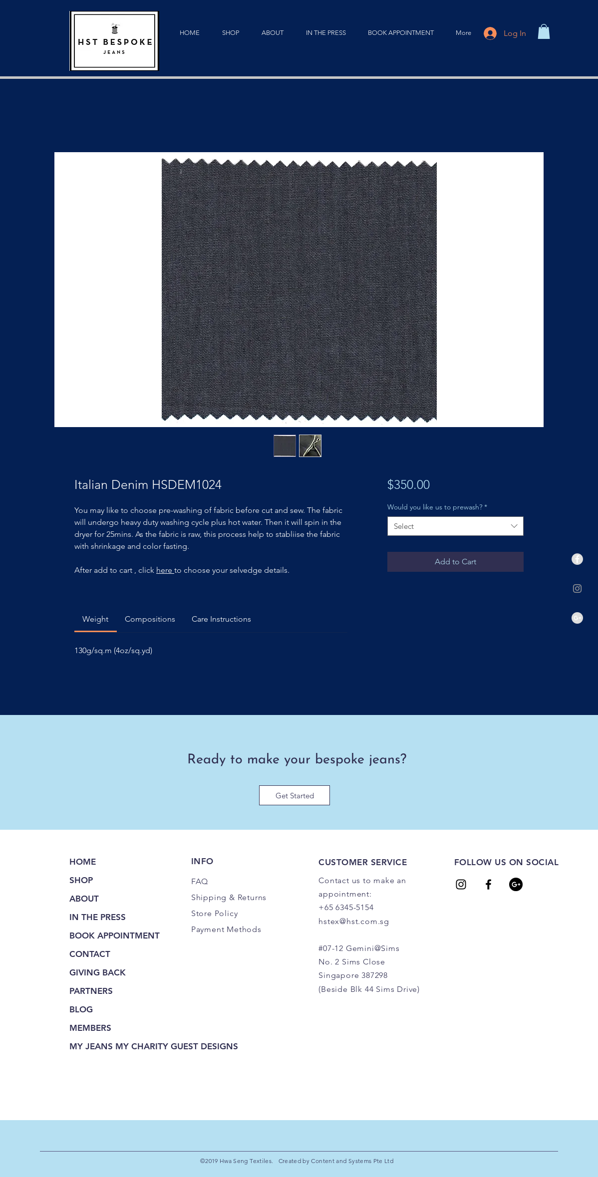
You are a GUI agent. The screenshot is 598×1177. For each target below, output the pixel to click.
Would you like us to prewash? (437, 506)
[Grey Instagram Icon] (577, 588)
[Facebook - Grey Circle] (577, 559)
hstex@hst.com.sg (353, 921)
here (165, 570)
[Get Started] (294, 795)
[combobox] (455, 526)
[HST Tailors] (461, 884)
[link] (544, 31)
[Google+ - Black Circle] (516, 884)
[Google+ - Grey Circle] (577, 618)
